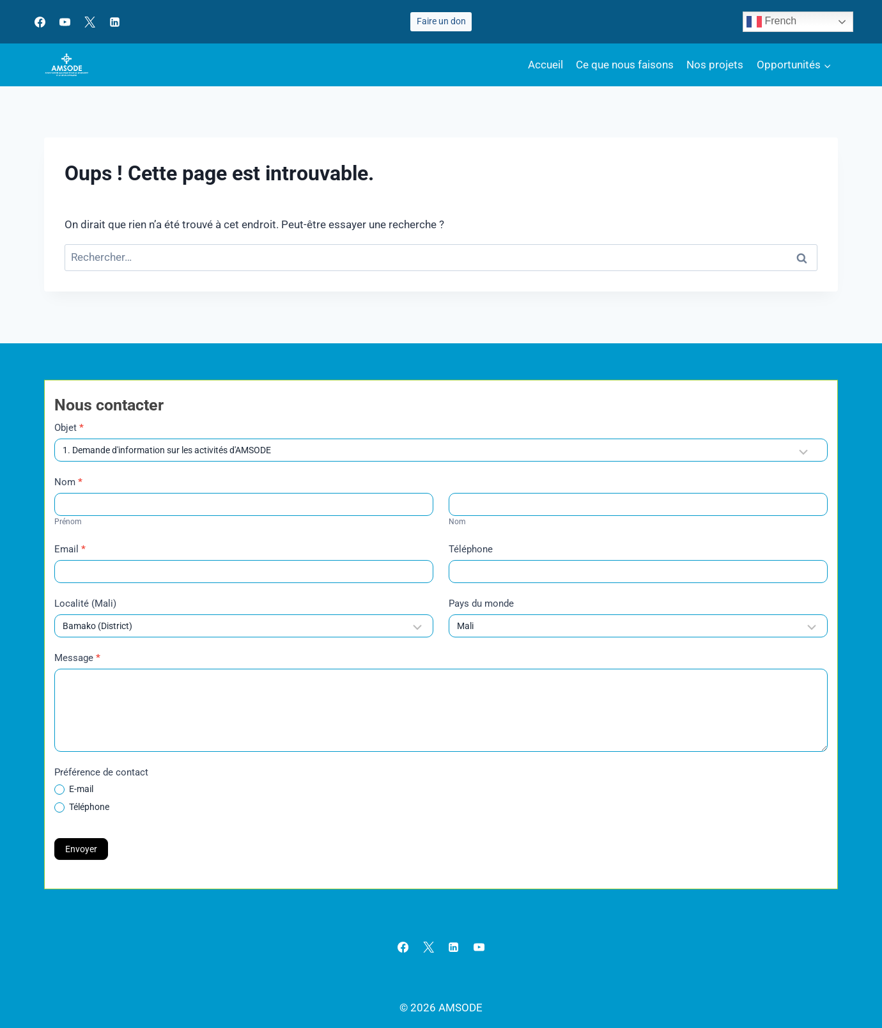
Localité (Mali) (85, 603)
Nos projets (714, 64)
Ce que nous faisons (625, 64)
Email (70, 549)
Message (77, 658)
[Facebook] (39, 22)
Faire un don (441, 21)
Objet (69, 427)
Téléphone (471, 549)
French (771, 21)
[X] (89, 22)
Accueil (545, 64)
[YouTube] (64, 22)
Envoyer (81, 849)
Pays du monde (481, 603)
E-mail (73, 789)
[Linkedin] (114, 22)
